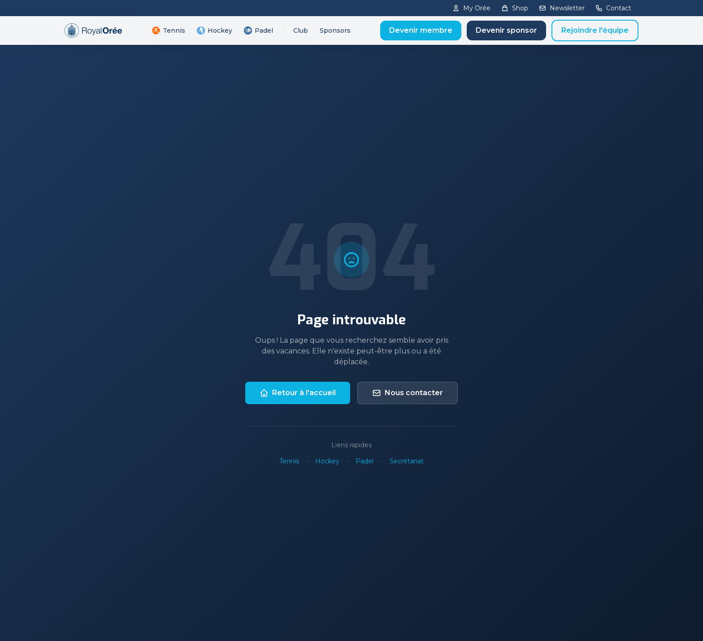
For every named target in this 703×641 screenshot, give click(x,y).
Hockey (214, 30)
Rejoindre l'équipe (595, 30)
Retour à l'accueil (298, 392)
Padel (258, 30)
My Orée (471, 8)
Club (300, 30)
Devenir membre (420, 30)
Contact (613, 8)
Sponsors (335, 30)
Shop (514, 8)
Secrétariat (407, 461)
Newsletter (562, 8)
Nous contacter (407, 392)
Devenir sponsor (506, 30)
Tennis (168, 30)
